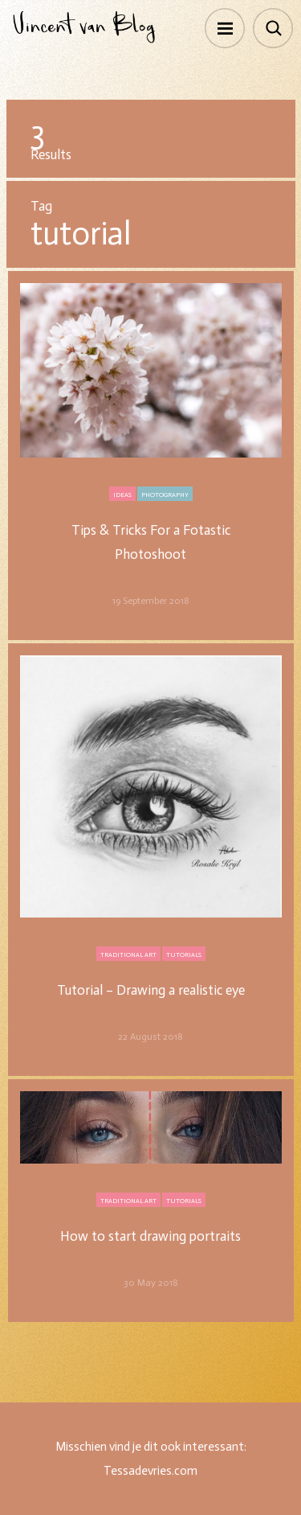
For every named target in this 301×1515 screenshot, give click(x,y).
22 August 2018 (150, 1036)
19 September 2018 (150, 600)
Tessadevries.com (150, 1471)
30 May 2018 (151, 1282)
